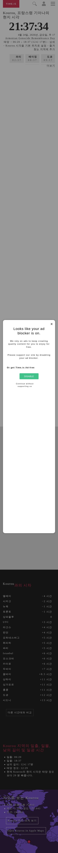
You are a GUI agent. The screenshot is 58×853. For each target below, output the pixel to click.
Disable (29, 376)
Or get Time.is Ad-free (21, 367)
